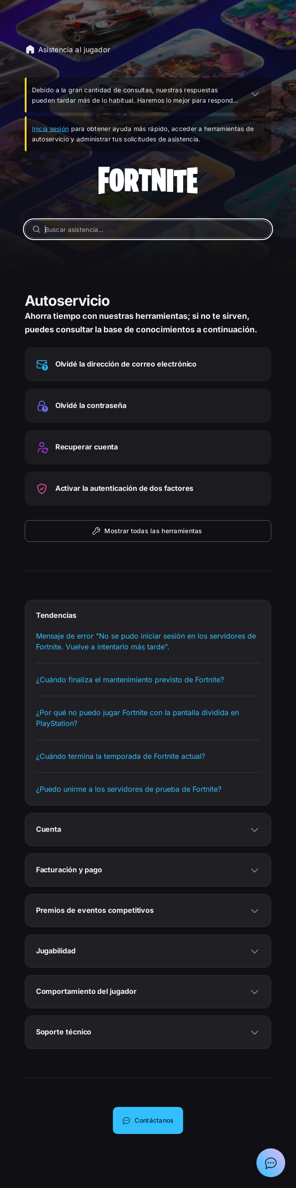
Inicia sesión (50, 128)
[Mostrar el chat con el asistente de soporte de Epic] (270, 1162)
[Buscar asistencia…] (148, 229)
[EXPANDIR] (255, 94)
